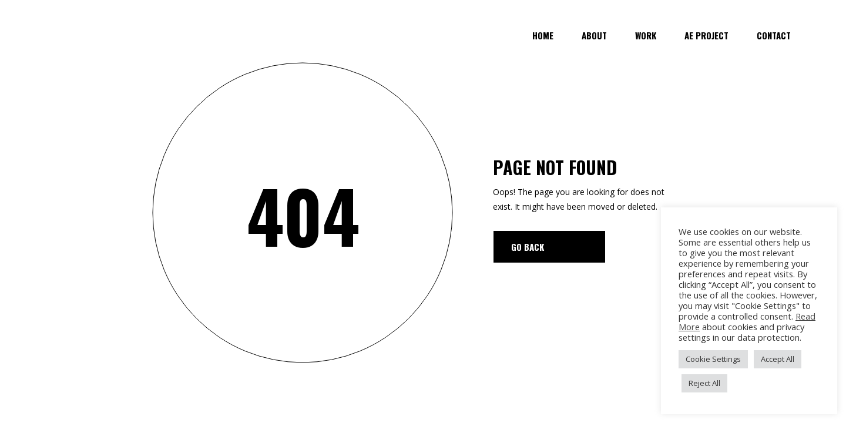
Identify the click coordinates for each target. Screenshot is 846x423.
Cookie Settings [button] (713, 359)
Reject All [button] (704, 383)
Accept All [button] (777, 359)
